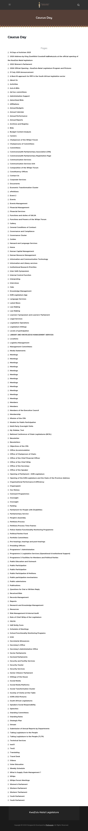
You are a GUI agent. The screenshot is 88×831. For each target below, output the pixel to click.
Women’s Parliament (19, 784)
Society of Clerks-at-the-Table (22, 693)
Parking (13, 506)
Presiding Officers (17, 546)
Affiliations (14, 104)
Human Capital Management (22, 251)
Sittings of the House (19, 677)
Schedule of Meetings (19, 629)
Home (12, 247)
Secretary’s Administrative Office (24, 649)
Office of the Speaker (19, 470)
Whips (12, 776)
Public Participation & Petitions (23, 573)
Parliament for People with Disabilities (26, 510)
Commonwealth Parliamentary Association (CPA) (30, 152)
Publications (15, 585)
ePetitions (14, 192)
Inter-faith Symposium (19, 271)
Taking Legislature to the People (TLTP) (27, 736)
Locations (14, 339)
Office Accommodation (20, 450)
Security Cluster (17, 665)
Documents (15, 184)
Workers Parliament (18, 788)
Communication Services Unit (22, 164)
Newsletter (14, 438)
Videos (13, 760)
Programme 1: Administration (22, 550)
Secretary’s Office (17, 645)
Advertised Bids (17, 100)
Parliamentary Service (19, 514)
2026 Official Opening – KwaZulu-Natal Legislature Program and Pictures (40, 68)
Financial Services (17, 211)
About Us (14, 80)
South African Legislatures (21, 701)
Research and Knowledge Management (26, 605)
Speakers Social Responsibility (23, 705)
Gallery (13, 223)
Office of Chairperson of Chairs (23, 454)
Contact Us (14, 176)
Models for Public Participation (23, 422)
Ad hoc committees (18, 92)
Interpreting (15, 279)
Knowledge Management (20, 291)
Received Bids (16, 593)
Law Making (15, 307)
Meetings (14, 355)
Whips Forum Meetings (20, 780)
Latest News (15, 303)
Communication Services (20, 160)
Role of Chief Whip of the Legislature (25, 617)
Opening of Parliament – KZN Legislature (27, 474)
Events (13, 199)
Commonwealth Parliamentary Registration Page (30, 156)
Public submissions (18, 581)
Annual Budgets (17, 108)
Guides (13, 239)
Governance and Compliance (22, 231)
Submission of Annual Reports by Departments (29, 729)
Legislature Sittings (18, 327)
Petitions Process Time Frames (23, 526)
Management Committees (21, 347)
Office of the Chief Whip (20, 462)
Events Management (18, 203)
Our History (15, 490)
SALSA (12, 621)
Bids (12, 128)
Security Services (17, 669)
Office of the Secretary (19, 466)
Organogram (15, 486)
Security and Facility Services (22, 661)
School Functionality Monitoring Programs (28, 633)
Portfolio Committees (19, 538)
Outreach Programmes (19, 494)
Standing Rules (16, 717)
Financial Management (19, 207)
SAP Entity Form (17, 625)
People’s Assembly (18, 518)
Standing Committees (19, 713)
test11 (12, 744)
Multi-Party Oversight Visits (21, 426)
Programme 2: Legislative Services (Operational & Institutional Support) (40, 554)
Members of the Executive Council (24, 410)
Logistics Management (19, 343)
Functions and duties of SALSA (23, 215)
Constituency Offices (19, 172)
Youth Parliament (17, 796)
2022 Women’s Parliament (21, 64)
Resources (14, 609)
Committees (15, 148)
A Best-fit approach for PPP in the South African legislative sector (37, 76)
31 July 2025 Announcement (21, 72)
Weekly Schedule (17, 768)
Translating (15, 752)
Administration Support (20, 96)
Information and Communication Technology (29, 259)
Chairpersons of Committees (22, 144)
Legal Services (16, 319)
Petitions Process (17, 522)
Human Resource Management (23, 255)
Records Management (19, 597)
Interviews (14, 283)
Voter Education (17, 764)
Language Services (18, 299)
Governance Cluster (18, 235)
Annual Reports (16, 120)
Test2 (12, 748)
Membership (15, 414)
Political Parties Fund (19, 534)
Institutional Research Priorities (23, 267)
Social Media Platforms (19, 685)
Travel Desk (15, 756)
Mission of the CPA (18, 418)
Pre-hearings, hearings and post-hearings (27, 542)
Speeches (14, 709)
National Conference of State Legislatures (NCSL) (30, 434)
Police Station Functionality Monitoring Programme (31, 530)
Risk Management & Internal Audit (24, 613)
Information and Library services (23, 263)
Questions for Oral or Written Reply (25, 589)
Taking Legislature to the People (24, 733)
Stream (13, 725)
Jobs (12, 287)
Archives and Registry (19, 124)
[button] (78, 5)
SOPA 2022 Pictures (18, 697)
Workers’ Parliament (18, 792)
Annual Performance (18, 116)
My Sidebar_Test (17, 430)
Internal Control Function (20, 275)
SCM (12, 637)
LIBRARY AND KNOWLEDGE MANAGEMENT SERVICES (31, 335)
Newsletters (15, 442)
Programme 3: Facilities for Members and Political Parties (34, 558)
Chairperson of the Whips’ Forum (24, 140)
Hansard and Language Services (23, 243)
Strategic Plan (16, 721)
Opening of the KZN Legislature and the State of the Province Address (40, 478)
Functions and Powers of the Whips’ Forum (28, 219)
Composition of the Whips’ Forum (24, 168)
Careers (13, 136)
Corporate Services (18, 180)
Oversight (14, 498)
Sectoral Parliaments (18, 657)
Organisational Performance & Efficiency (27, 482)
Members (14, 402)
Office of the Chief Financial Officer (25, 458)
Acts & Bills (14, 88)
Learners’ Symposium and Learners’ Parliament (30, 315)
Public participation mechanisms (24, 577)
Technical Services (18, 740)
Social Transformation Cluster (22, 689)
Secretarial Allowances (19, 641)
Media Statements (17, 351)
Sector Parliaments (18, 653)
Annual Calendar (17, 112)
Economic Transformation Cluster (24, 188)
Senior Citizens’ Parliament (21, 673)
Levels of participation (19, 331)
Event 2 (13, 196)
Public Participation (18, 565)
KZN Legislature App (18, 295)
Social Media (15, 681)
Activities (14, 84)
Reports (13, 601)
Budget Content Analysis (20, 132)
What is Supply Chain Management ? (25, 772)
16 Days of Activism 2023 (20, 52)
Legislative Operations (19, 323)
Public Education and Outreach (23, 561)
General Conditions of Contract (23, 227)
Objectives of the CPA (19, 446)
